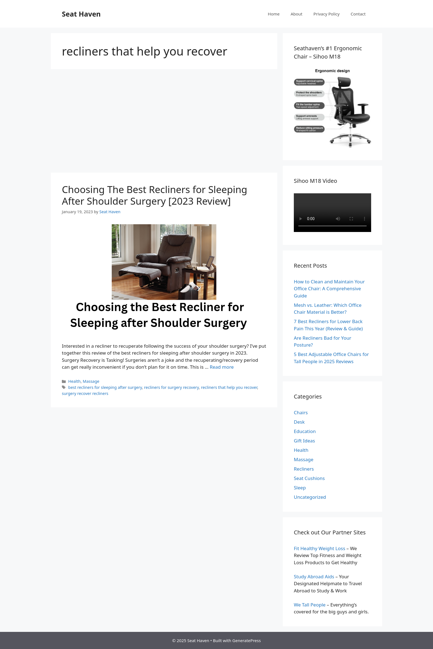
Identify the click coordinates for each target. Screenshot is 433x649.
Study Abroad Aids (314, 576)
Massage (91, 381)
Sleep (300, 487)
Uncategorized (310, 497)
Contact (358, 14)
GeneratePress (246, 640)
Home (274, 14)
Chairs (301, 412)
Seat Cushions (309, 478)
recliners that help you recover (229, 387)
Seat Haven (81, 14)
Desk (299, 422)
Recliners (304, 469)
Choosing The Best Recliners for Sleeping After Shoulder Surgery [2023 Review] (154, 195)
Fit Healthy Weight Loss (319, 548)
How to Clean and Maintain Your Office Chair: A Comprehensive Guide (329, 288)
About (296, 14)
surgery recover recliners (85, 393)
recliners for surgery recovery (171, 387)
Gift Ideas (304, 440)
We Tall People (310, 604)
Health (74, 381)
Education (305, 431)
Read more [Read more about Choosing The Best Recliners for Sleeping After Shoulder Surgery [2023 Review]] (222, 367)
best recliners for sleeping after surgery (105, 387)
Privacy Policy (326, 14)
